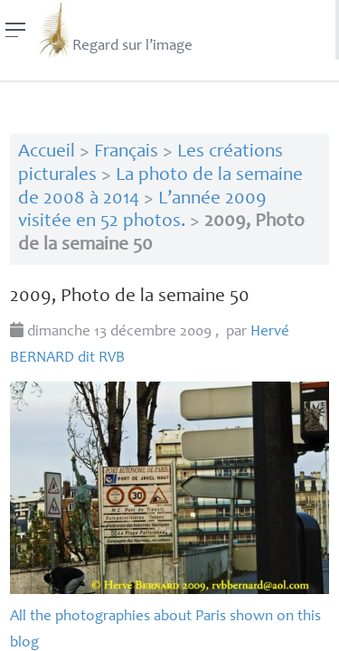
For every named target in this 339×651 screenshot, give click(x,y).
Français (126, 152)
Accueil (46, 152)
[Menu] (15, 30)
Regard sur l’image (114, 30)
